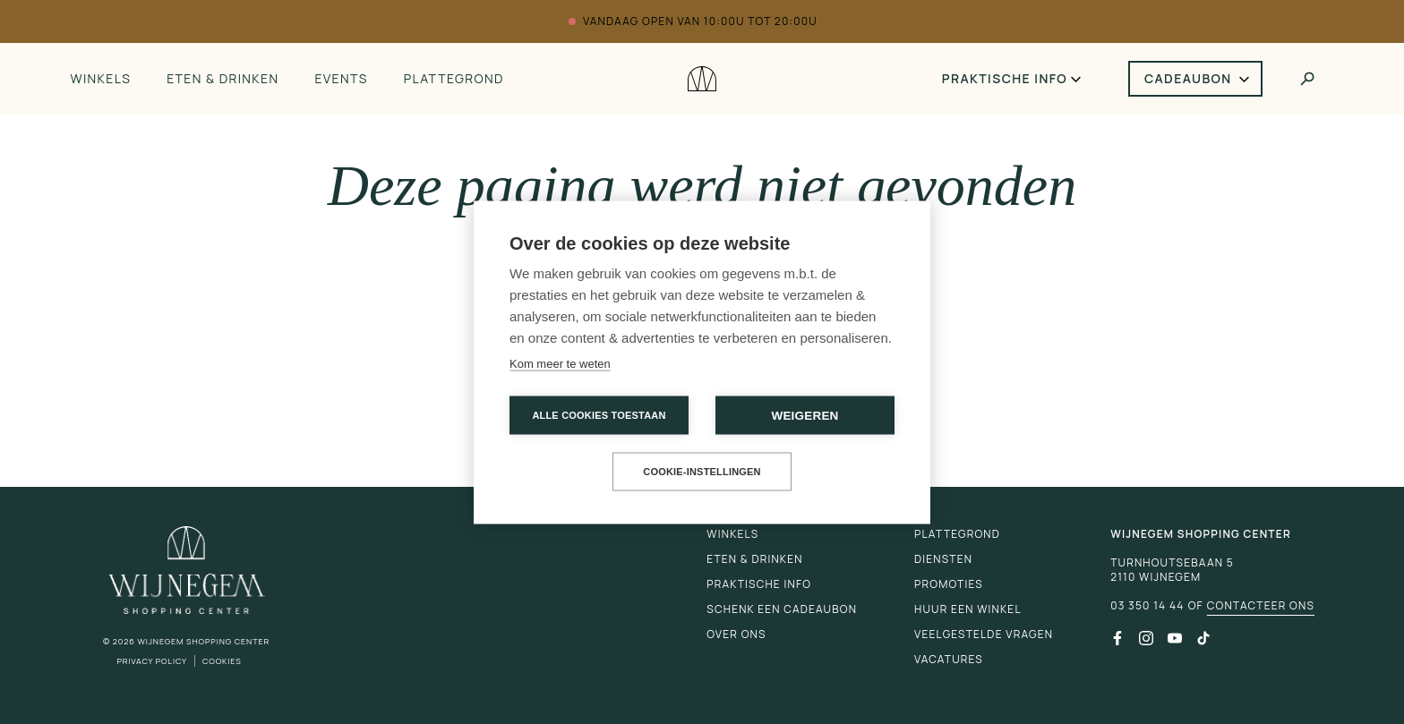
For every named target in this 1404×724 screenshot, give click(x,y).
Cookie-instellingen (702, 470)
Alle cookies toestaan (598, 414)
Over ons (736, 634)
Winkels (100, 78)
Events (340, 78)
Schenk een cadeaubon (781, 609)
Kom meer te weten (560, 363)
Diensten (943, 558)
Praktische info (1004, 78)
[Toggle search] (1307, 79)
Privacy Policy (151, 661)
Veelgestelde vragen (983, 634)
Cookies (222, 661)
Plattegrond (454, 78)
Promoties (948, 584)
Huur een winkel (968, 609)
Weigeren (804, 415)
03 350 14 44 (1147, 606)
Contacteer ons (1260, 606)
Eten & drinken (222, 78)
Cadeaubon (1188, 78)
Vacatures (948, 659)
